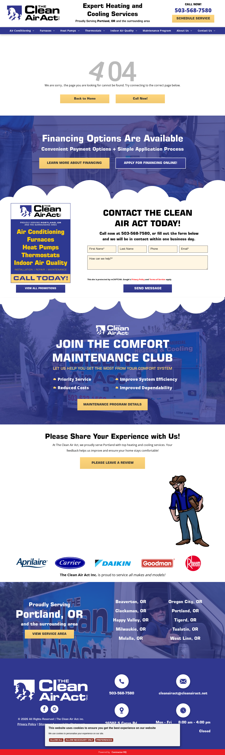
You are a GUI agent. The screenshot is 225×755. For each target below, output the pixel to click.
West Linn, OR (185, 639)
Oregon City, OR (185, 602)
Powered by (104, 752)
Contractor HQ (119, 752)
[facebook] (44, 709)
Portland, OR (185, 611)
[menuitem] (22, 30)
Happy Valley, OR (131, 620)
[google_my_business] (54, 709)
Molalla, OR (131, 639)
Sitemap (44, 724)
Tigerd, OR (185, 620)
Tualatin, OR (185, 630)
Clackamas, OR (130, 611)
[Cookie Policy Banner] (112, 735)
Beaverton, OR (130, 602)
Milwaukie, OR (131, 630)
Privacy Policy (138, 279)
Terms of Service (157, 279)
